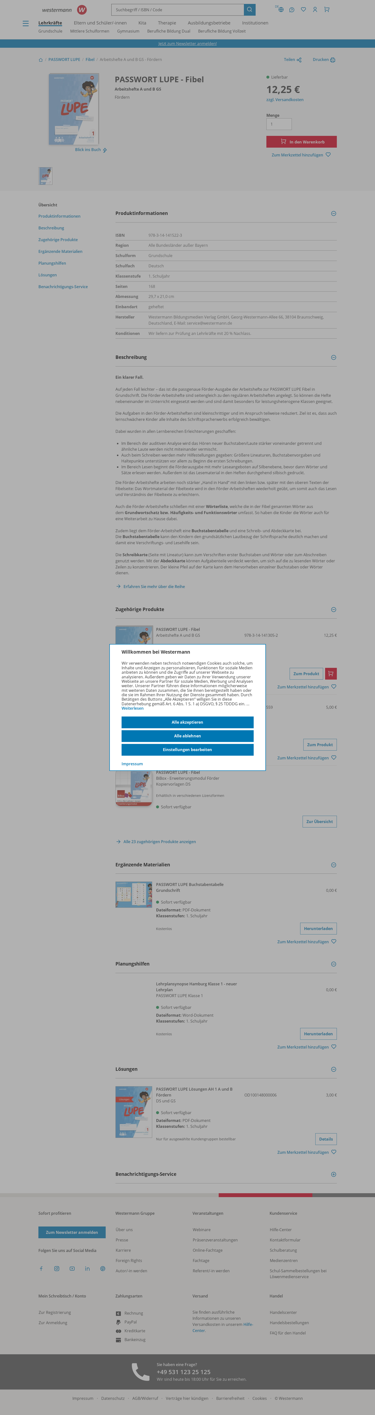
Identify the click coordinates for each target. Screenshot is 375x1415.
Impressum (132, 763)
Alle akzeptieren (187, 722)
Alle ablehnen (187, 736)
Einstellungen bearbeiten (187, 749)
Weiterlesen (133, 708)
